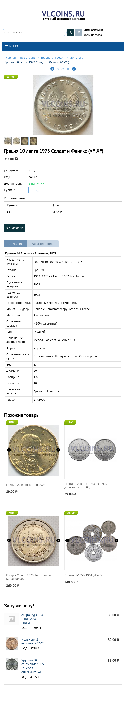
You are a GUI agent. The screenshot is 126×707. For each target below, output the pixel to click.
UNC (12, 422)
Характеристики (43, 244)
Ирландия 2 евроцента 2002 (32, 641)
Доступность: (13, 183)
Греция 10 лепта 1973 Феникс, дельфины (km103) (85, 485)
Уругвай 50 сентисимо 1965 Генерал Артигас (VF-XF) (32, 666)
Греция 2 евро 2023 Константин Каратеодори (28, 577)
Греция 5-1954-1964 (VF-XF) (83, 575)
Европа (46, 57)
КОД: (7, 177)
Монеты (75, 57)
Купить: (9, 190)
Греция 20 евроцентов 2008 (25, 485)
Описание (15, 244)
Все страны (28, 57)
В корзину (15, 227)
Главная (10, 57)
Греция (60, 57)
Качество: (11, 171)
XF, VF (10, 77)
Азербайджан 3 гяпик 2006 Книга (32, 618)
